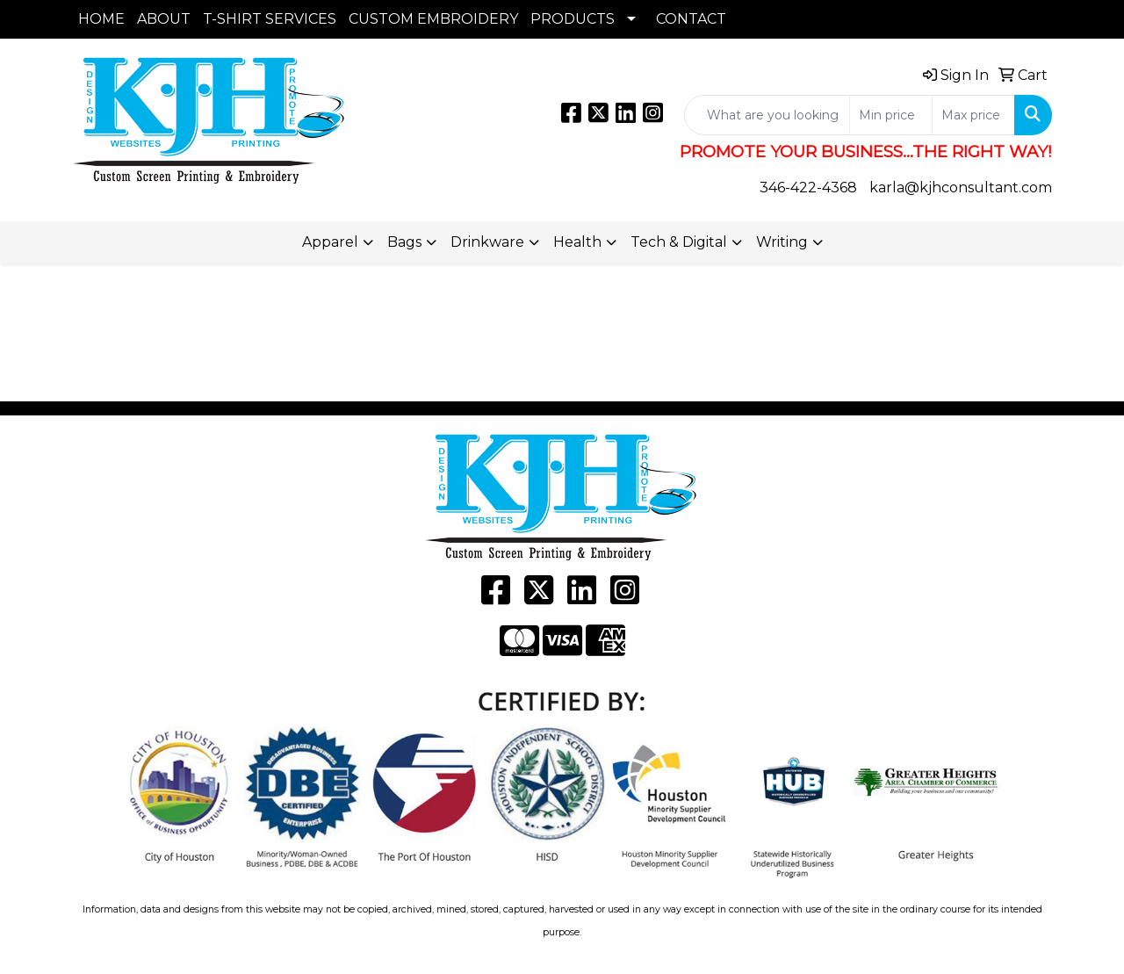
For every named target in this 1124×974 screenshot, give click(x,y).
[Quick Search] (767, 115)
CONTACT (691, 19)
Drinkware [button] (487, 242)
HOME (101, 19)
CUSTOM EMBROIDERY (433, 19)
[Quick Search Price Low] (891, 115)
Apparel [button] (330, 242)
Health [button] (577, 242)
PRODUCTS (572, 19)
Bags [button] (404, 242)
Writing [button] (782, 242)
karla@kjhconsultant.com (960, 187)
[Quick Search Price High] (973, 115)
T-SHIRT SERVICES (269, 19)
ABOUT (164, 19)
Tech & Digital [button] (678, 242)
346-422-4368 (808, 187)
